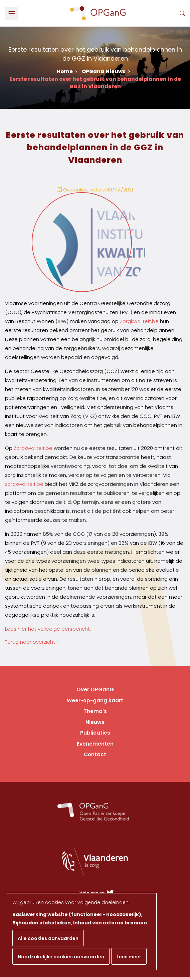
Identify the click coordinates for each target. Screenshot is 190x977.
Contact (95, 754)
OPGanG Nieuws (106, 71)
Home (67, 71)
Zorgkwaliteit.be (139, 321)
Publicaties (95, 732)
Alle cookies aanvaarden (48, 938)
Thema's (95, 711)
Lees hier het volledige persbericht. (48, 628)
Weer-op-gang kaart (95, 700)
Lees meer (129, 956)
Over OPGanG (95, 689)
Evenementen (95, 743)
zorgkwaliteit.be (24, 484)
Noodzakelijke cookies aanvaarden (61, 956)
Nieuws (95, 722)
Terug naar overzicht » (32, 641)
